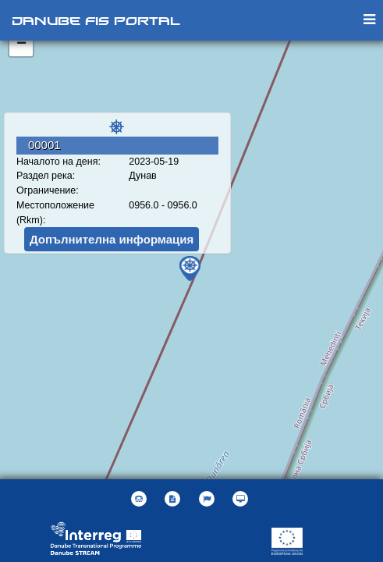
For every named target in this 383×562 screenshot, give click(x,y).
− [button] (21, 44)
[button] (208, 499)
